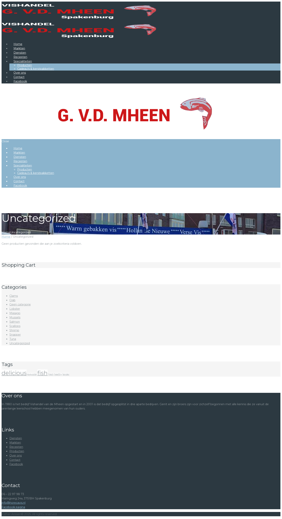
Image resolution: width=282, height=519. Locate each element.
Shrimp (14, 330)
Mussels (14, 317)
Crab (12, 300)
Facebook (16, 464)
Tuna (12, 339)
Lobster (14, 309)
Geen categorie (20, 304)
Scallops (14, 326)
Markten (15, 442)
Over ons (15, 455)
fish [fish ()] (42, 373)
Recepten (16, 447)
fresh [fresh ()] (50, 374)
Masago (14, 313)
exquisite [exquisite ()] (32, 374)
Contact (14, 460)
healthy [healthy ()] (58, 374)
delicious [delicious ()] (14, 373)
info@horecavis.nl (13, 503)
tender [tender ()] (66, 374)
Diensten (15, 438)
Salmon (14, 321)
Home (6, 232)
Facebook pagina (13, 507)
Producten (16, 451)
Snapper (15, 334)
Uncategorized (19, 343)
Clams (13, 296)
